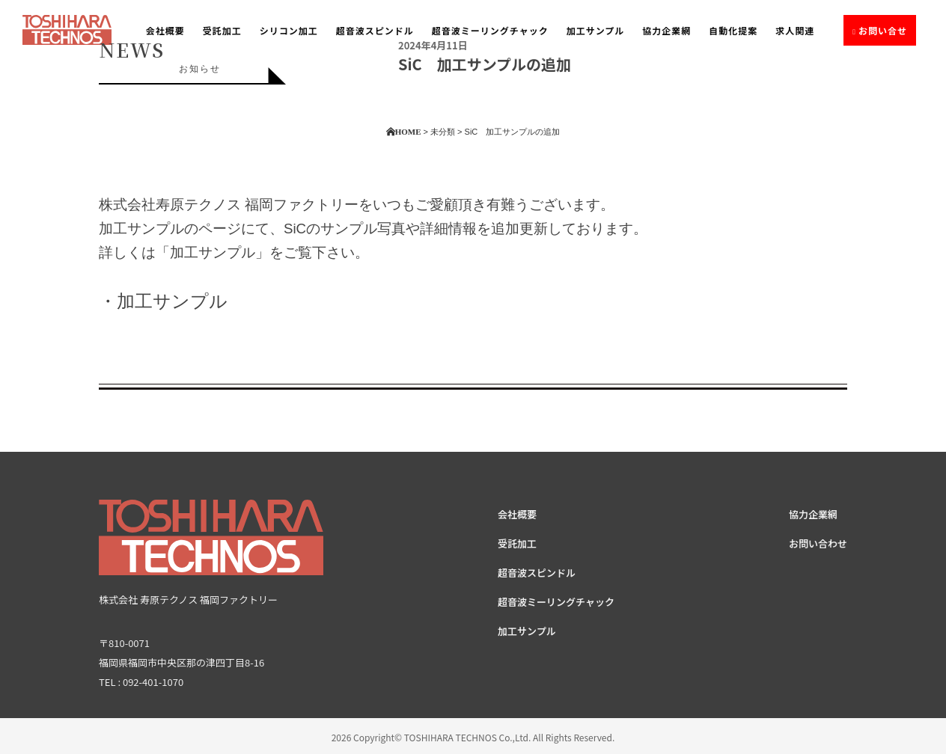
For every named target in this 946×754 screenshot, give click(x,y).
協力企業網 (666, 30)
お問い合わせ (818, 543)
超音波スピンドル (375, 30)
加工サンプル (596, 30)
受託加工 (222, 30)
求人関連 (794, 30)
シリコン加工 (289, 30)
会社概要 (165, 30)
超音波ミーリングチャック (490, 30)
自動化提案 (733, 30)
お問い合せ (882, 30)
